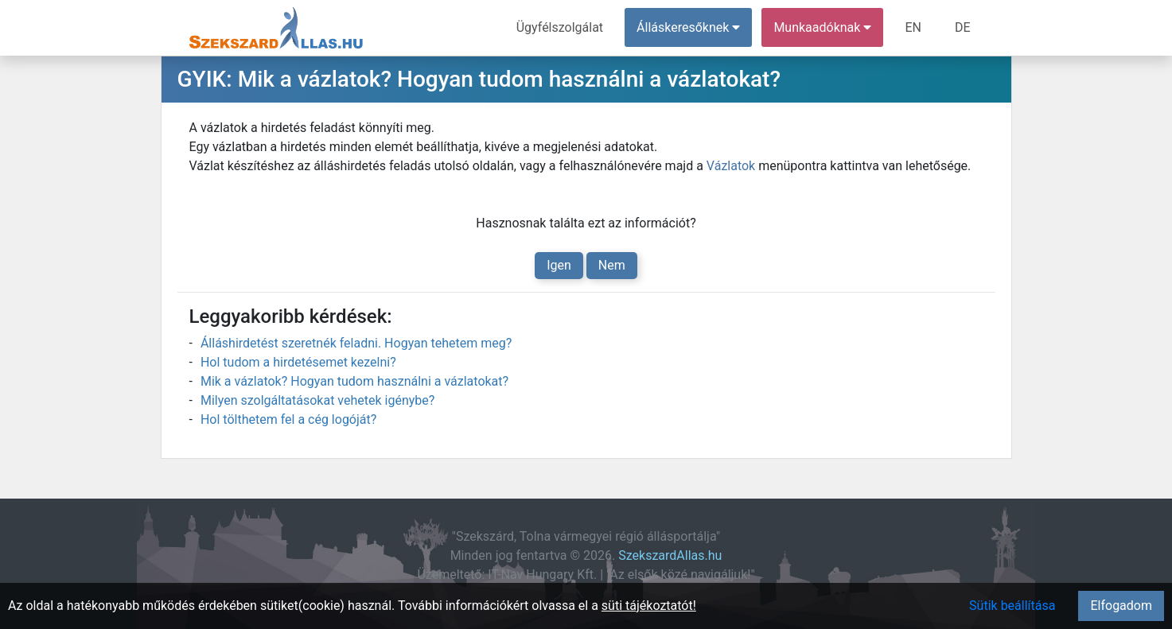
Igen (559, 265)
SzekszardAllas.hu (670, 555)
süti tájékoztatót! (649, 605)
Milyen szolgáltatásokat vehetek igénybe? (317, 400)
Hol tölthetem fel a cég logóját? (288, 419)
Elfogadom (1121, 605)
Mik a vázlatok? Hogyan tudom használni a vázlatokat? (354, 381)
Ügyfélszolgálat (559, 27)
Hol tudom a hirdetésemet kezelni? (298, 362)
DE (963, 27)
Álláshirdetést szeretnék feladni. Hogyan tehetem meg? (356, 343)
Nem (611, 265)
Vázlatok (731, 165)
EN (913, 27)
